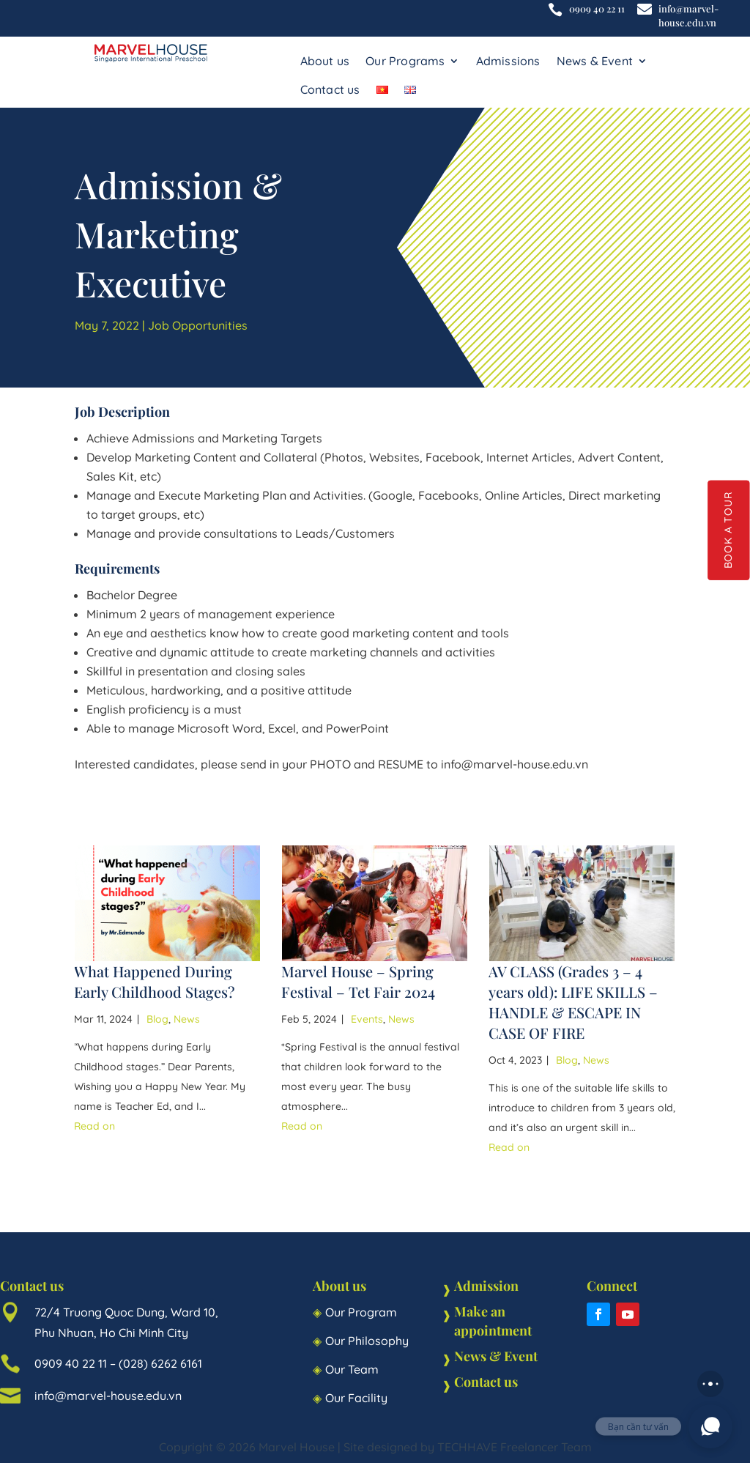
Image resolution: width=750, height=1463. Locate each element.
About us (325, 60)
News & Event (595, 60)
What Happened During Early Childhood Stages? (154, 981)
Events (367, 1019)
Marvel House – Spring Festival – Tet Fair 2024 (358, 981)
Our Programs (405, 60)
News (187, 1019)
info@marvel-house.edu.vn (688, 15)
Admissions (508, 60)
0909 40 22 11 (597, 8)
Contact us (330, 89)
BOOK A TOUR (728, 530)
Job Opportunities (198, 325)
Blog (157, 1019)
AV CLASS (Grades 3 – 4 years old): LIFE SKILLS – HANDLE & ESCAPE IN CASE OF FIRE (573, 1001)
